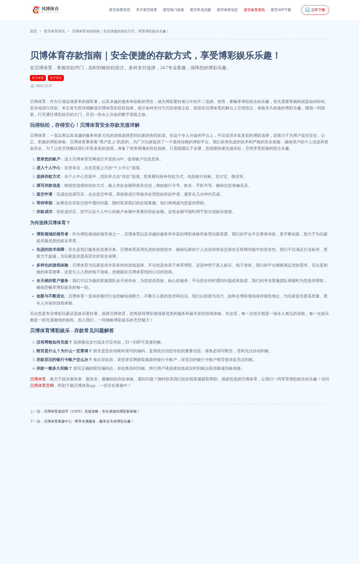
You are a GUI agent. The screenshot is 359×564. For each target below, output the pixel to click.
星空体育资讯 (254, 10)
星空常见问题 (200, 10)
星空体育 (38, 78)
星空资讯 (56, 78)
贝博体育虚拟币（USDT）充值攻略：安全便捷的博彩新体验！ (92, 411)
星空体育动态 (227, 10)
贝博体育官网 (42, 385)
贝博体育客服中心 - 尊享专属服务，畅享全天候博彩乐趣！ (89, 421)
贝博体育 (38, 379)
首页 (33, 31)
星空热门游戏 (173, 10)
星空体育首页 (119, 10)
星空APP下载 (281, 10)
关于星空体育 (146, 10)
